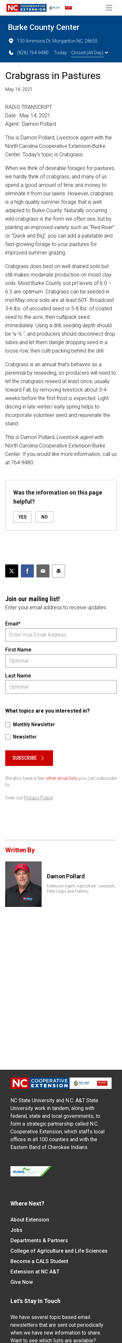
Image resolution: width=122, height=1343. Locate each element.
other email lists (62, 778)
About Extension (29, 1220)
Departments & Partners (39, 1240)
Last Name (18, 676)
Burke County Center (43, 27)
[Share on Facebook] (27, 570)
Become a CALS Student (39, 1261)
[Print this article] (58, 570)
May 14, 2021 (19, 89)
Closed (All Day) (89, 52)
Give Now (21, 1282)
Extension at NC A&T (35, 1272)
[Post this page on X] (11, 570)
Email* (12, 624)
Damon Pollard (66, 876)
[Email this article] (42, 570)
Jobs (16, 1230)
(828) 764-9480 (28, 52)
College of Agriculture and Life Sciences (59, 1251)
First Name (18, 650)
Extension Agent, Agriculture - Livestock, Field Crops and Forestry (81, 889)
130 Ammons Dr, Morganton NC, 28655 (53, 41)
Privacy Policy (38, 797)
